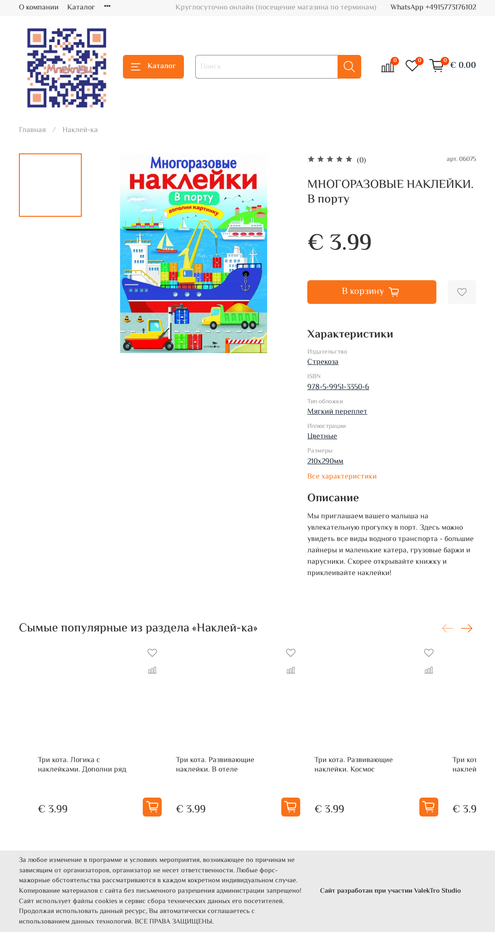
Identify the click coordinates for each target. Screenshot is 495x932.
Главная (32, 130)
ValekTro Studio (437, 891)
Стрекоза (323, 362)
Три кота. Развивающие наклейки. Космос (390, 784)
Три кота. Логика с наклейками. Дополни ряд (72, 784)
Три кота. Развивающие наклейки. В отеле (236, 784)
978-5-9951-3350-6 (338, 387)
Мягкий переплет (337, 412)
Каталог (81, 8)
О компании (39, 8)
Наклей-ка (80, 130)
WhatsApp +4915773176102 (433, 8)
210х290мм (325, 462)
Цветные (322, 437)
